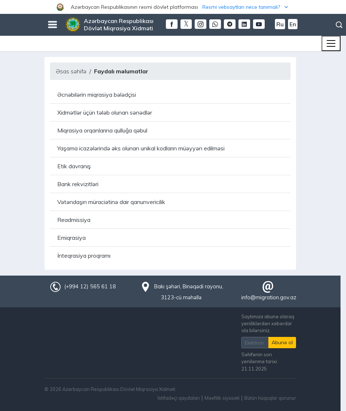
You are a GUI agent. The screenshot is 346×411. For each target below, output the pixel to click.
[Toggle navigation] (331, 43)
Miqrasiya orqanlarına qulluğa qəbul (102, 130)
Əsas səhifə (71, 71)
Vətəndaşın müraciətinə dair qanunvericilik (111, 202)
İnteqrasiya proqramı (83, 255)
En (292, 24)
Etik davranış (74, 166)
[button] (173, 7)
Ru (280, 24)
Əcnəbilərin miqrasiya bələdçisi (96, 94)
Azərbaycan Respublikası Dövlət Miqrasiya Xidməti (118, 24)
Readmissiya (73, 219)
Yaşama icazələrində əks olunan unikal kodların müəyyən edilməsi (141, 148)
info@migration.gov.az (268, 297)
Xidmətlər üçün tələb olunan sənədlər (104, 112)
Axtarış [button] (339, 25)
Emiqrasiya (71, 237)
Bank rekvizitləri (77, 184)
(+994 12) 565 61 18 (90, 286)
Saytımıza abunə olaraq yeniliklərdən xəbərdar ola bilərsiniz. (267, 323)
